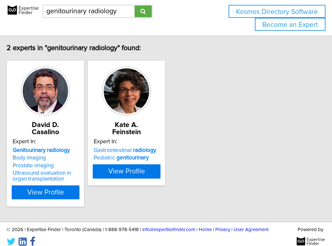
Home (205, 222)
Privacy (222, 222)
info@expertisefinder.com (168, 222)
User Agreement (251, 222)
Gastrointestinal (155, 143)
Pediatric (151, 151)
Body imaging (43, 151)
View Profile (67, 185)
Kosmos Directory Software (277, 11)
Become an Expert (290, 24)
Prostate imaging (46, 158)
